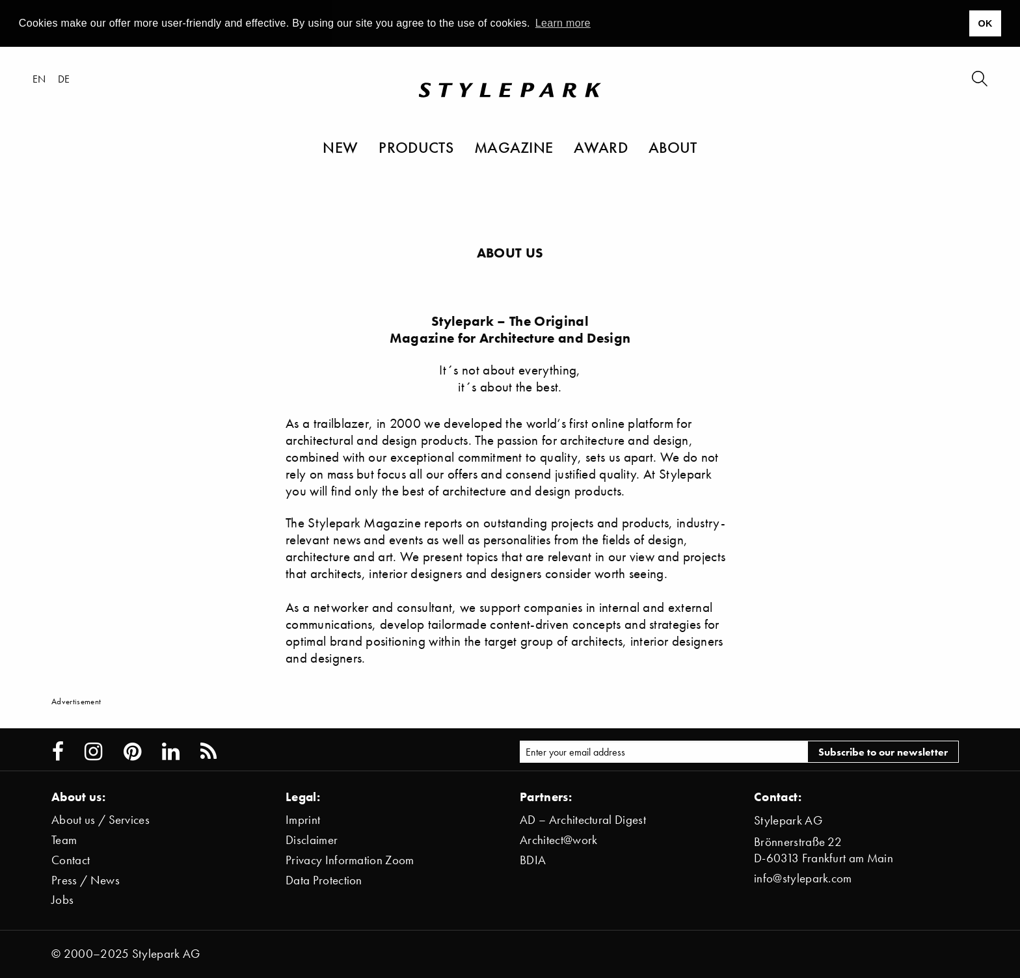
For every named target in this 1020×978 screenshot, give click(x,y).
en (39, 78)
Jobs (62, 899)
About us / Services (100, 819)
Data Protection (324, 880)
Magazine (514, 147)
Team (64, 839)
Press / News (85, 880)
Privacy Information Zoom (350, 859)
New (340, 147)
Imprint (303, 819)
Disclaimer (312, 839)
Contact (70, 859)
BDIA (533, 859)
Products (416, 147)
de (64, 78)
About (673, 147)
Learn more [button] (563, 23)
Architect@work (558, 839)
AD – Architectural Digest (583, 819)
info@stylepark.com (803, 878)
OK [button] (985, 23)
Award (601, 147)
